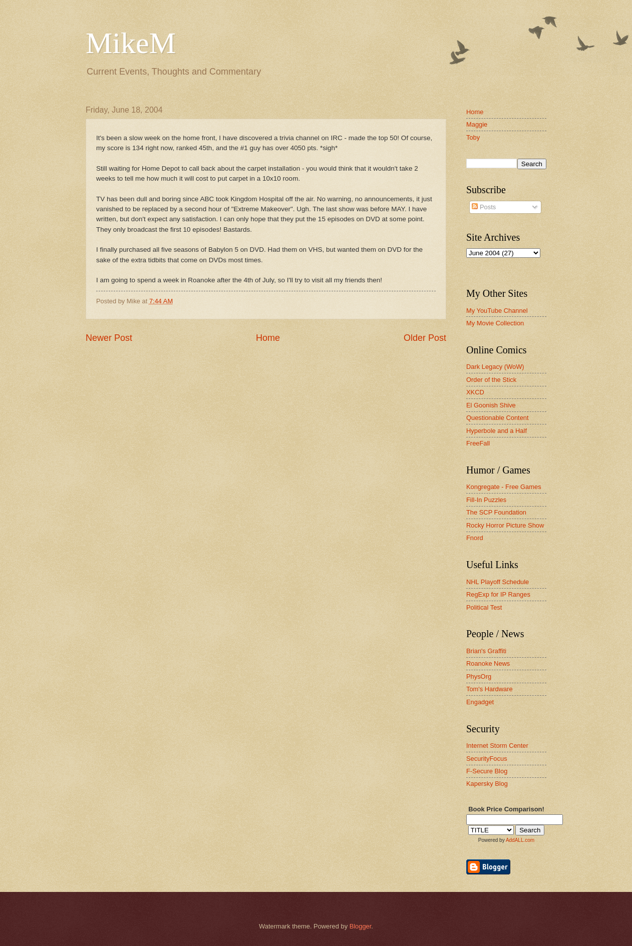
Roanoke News (488, 663)
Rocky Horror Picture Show (505, 525)
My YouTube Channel (497, 310)
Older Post (425, 338)
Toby (473, 137)
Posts (484, 207)
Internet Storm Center (497, 745)
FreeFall (478, 443)
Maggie (476, 124)
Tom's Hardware (489, 689)
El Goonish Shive (491, 405)
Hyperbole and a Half (496, 430)
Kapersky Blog (487, 783)
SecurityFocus (486, 758)
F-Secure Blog (486, 771)
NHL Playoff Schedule (497, 582)
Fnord (474, 538)
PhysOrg (478, 676)
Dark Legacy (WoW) (495, 366)
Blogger (361, 926)
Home (268, 338)
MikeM (131, 43)
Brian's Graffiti (486, 651)
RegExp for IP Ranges (498, 594)
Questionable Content (497, 417)
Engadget (480, 702)
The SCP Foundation (496, 512)
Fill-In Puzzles (486, 500)
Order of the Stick (491, 379)
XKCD (475, 392)
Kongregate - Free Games (503, 487)
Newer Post (109, 338)
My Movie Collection (495, 323)
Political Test (484, 607)
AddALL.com (520, 840)
